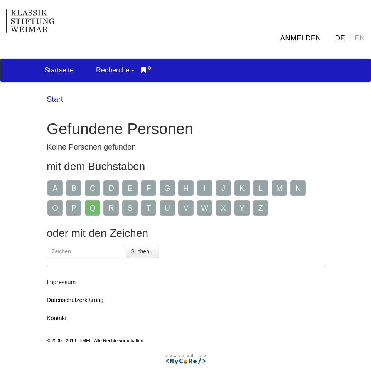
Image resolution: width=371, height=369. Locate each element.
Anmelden (300, 38)
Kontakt (57, 318)
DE (340, 38)
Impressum (61, 282)
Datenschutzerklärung (75, 300)
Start (55, 99)
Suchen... (142, 251)
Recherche (115, 70)
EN (360, 38)
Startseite (59, 70)
